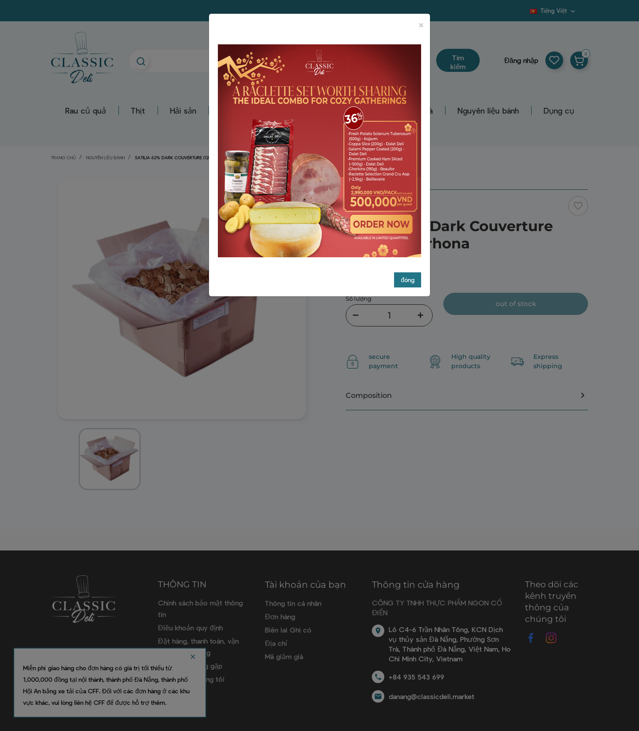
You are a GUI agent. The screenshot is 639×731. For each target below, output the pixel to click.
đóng (407, 271)
